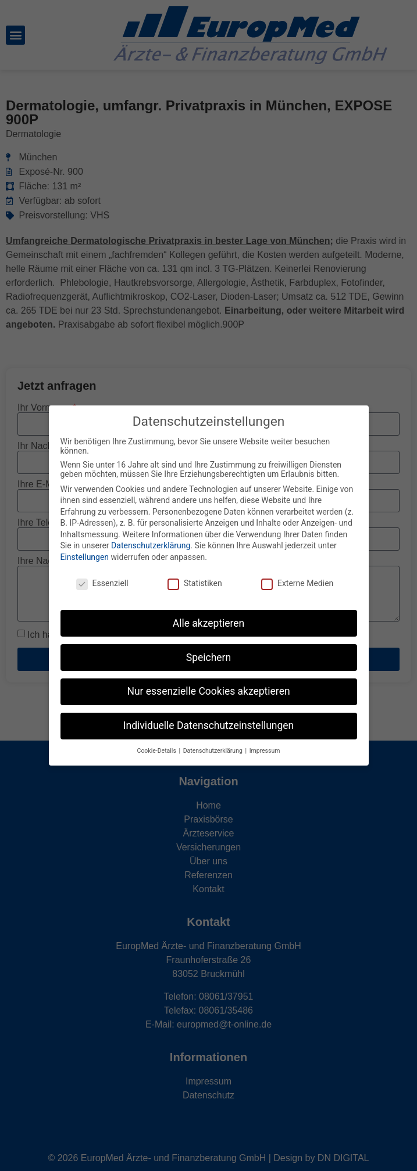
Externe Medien (297, 583)
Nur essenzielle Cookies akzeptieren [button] (208, 691)
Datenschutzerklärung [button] (213, 751)
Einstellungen (84, 557)
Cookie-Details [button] (157, 751)
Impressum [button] (265, 751)
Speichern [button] (208, 657)
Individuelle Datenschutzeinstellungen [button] (208, 725)
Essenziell (102, 583)
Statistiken (194, 583)
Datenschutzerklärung (150, 545)
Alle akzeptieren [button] (209, 622)
